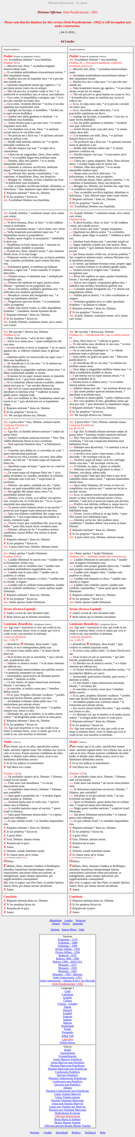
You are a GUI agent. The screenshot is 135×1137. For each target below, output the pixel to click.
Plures (66, 923)
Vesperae (80, 920)
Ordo (81, 929)
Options (55, 929)
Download (62, 1132)
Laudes (69, 920)
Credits (48, 1132)
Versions (34, 1132)
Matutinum (55, 920)
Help (102, 1132)
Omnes (56, 923)
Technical (90, 1132)
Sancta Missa (69, 929)
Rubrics (76, 1132)
